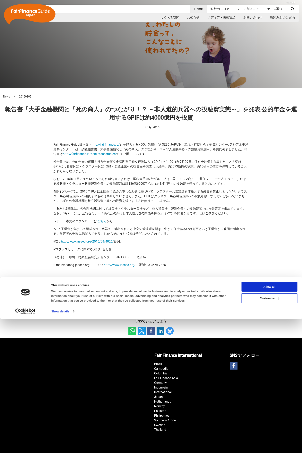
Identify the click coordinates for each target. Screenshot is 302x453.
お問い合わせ (252, 17)
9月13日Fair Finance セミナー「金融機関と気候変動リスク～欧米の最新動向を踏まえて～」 (87, 295)
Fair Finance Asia (166, 378)
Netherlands (162, 401)
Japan (158, 397)
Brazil (158, 364)
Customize (269, 432)
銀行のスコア (220, 9)
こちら (102, 221)
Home (198, 9)
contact (290, 2)
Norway (159, 406)
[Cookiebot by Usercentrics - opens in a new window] (25, 445)
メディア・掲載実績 (221, 17)
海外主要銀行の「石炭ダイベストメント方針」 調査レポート (225, 295)
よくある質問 (169, 17)
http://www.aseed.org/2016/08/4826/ (87, 241)
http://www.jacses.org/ (120, 265)
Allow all (269, 420)
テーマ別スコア (248, 9)
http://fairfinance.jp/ (106, 144)
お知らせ (193, 17)
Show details (60, 445)
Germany (160, 383)
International (163, 392)
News (6, 96)
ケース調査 (274, 9)
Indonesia (161, 387)
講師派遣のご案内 (282, 17)
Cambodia (161, 369)
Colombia (161, 373)
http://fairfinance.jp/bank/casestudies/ (90, 154)
